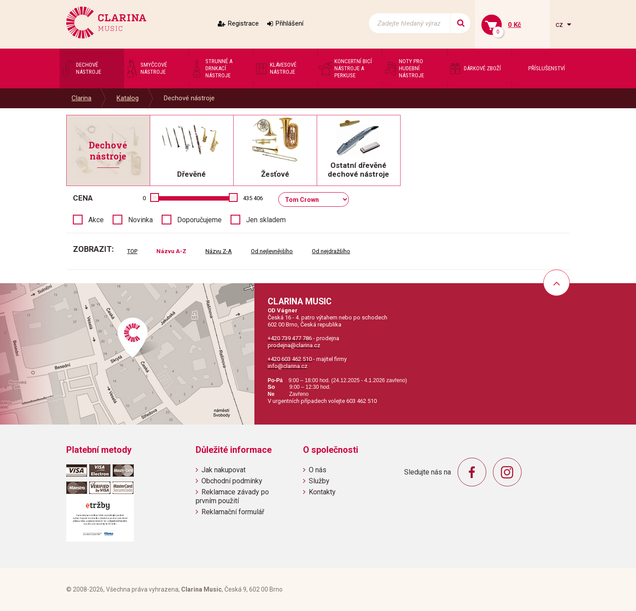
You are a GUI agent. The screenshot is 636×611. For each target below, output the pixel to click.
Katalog (128, 98)
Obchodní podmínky (231, 481)
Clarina (81, 98)
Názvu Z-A (218, 251)
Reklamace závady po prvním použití (232, 496)
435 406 (253, 198)
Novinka (140, 220)
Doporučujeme (199, 220)
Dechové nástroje (189, 98)
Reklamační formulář (232, 512)
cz (560, 24)
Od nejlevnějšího (272, 251)
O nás (317, 470)
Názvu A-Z (171, 251)
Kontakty (322, 492)
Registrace (243, 23)
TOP (132, 251)
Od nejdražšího (331, 251)
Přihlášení (289, 23)
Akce (96, 220)
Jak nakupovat (223, 470)
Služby (319, 481)
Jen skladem (266, 220)
